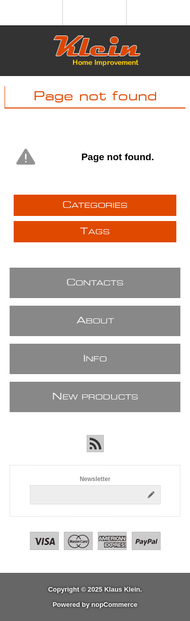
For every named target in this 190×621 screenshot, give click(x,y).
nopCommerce (114, 604)
